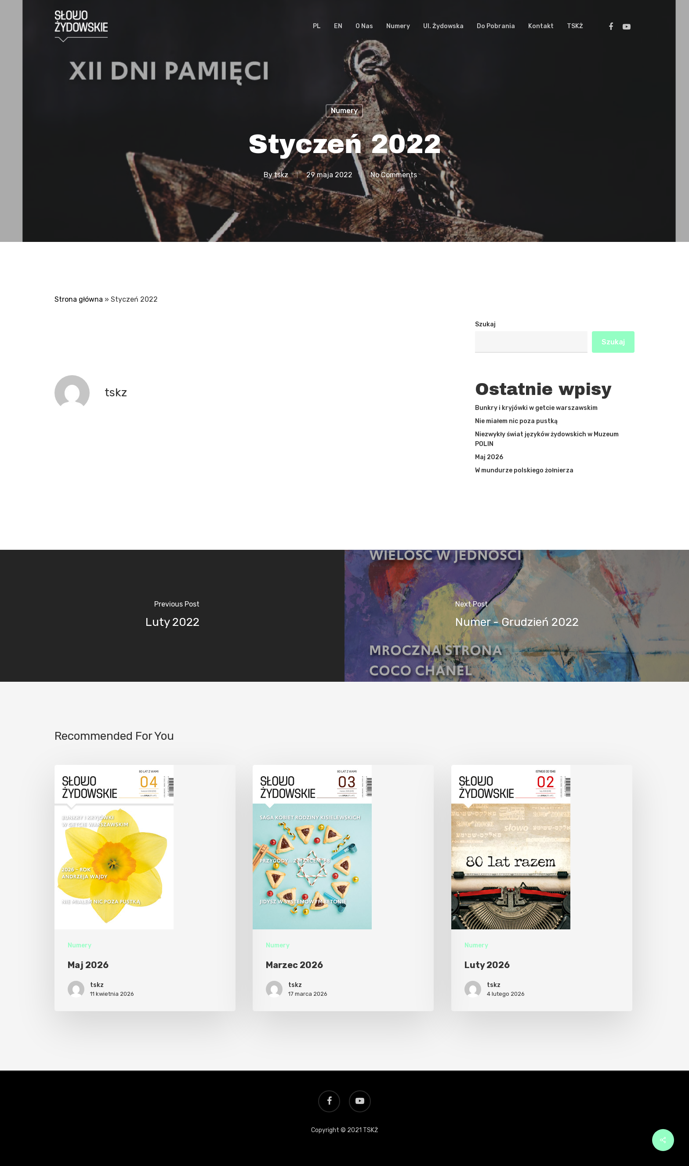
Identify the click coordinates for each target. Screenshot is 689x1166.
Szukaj (485, 324)
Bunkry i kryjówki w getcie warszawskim (536, 408)
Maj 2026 (489, 457)
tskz (281, 175)
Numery (344, 110)
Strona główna (78, 299)
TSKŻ (370, 1130)
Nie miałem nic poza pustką (516, 421)
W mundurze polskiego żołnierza (524, 470)
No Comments (393, 175)
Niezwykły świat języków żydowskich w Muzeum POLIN (547, 439)
